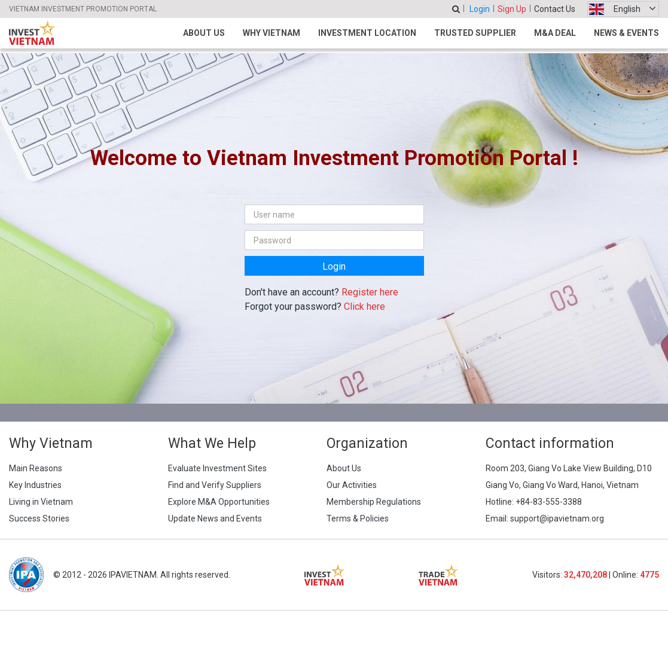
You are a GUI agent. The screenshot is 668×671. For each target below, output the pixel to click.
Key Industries (35, 485)
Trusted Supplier (475, 33)
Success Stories (39, 518)
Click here (364, 306)
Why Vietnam (271, 33)
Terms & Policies (358, 518)
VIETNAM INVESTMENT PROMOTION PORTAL (83, 9)
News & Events (626, 33)
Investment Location (367, 33)
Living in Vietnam (41, 502)
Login (479, 9)
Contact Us (554, 9)
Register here (369, 292)
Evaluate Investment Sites (217, 468)
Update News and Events (215, 518)
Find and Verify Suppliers (214, 485)
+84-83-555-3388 (549, 502)
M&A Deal (555, 33)
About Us (204, 33)
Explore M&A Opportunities (219, 502)
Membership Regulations (374, 502)
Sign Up (512, 9)
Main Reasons (35, 468)
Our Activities (352, 485)
